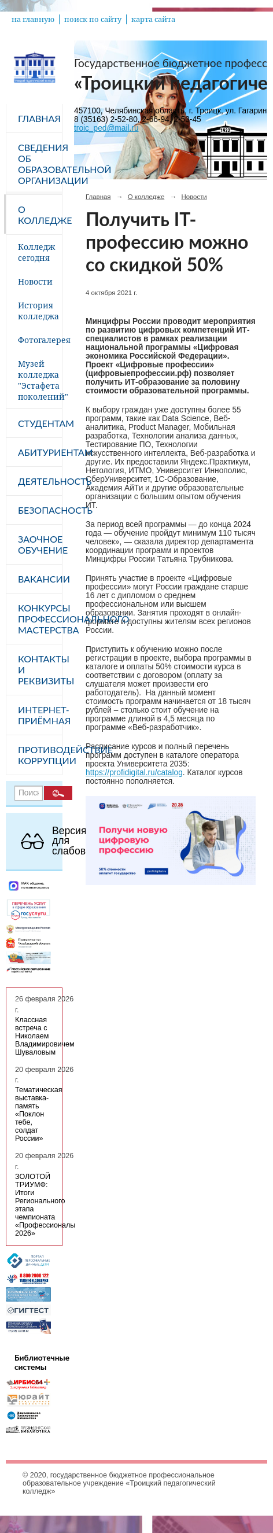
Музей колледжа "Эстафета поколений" (40, 380)
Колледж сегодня (36, 252)
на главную (33, 19)
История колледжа (38, 311)
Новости (35, 281)
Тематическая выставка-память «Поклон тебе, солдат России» (38, 1114)
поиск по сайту (92, 19)
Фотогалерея (40, 339)
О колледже (40, 215)
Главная (39, 118)
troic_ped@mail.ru (106, 128)
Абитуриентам (40, 452)
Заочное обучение (40, 544)
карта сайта (153, 19)
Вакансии (40, 578)
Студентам (40, 423)
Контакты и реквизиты (40, 669)
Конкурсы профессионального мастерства (40, 618)
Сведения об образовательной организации (40, 164)
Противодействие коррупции (40, 755)
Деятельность (40, 481)
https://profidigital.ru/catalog (134, 772)
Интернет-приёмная (40, 715)
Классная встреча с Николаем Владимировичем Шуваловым (45, 1036)
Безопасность (40, 509)
